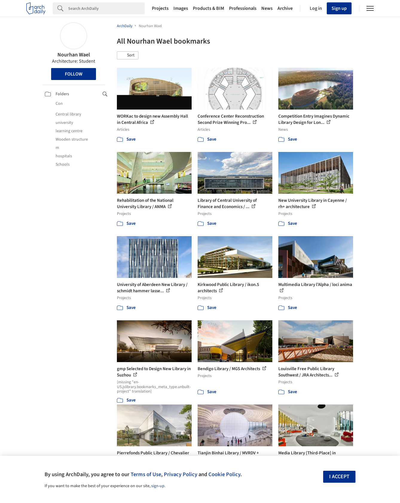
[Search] (106, 8)
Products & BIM (208, 8)
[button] (127, 55)
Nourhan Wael (73, 55)
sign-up (157, 486)
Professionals (243, 8)
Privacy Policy (180, 474)
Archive (285, 8)
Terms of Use (146, 474)
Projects (160, 8)
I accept (339, 476)
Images (180, 8)
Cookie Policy (224, 474)
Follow (74, 74)
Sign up (339, 8)
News (267, 8)
